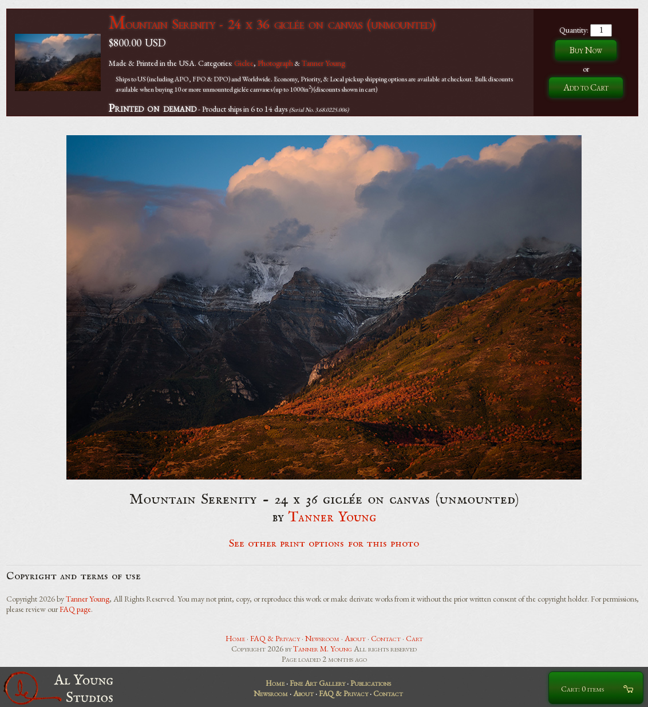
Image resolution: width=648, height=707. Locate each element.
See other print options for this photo (324, 544)
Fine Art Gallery (317, 683)
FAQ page (75, 609)
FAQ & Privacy (275, 638)
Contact (386, 638)
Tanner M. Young (322, 648)
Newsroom (322, 638)
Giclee (244, 63)
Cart (414, 638)
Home (235, 638)
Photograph (275, 63)
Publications (370, 683)
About (355, 638)
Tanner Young (323, 63)
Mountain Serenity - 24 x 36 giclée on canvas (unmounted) (272, 24)
